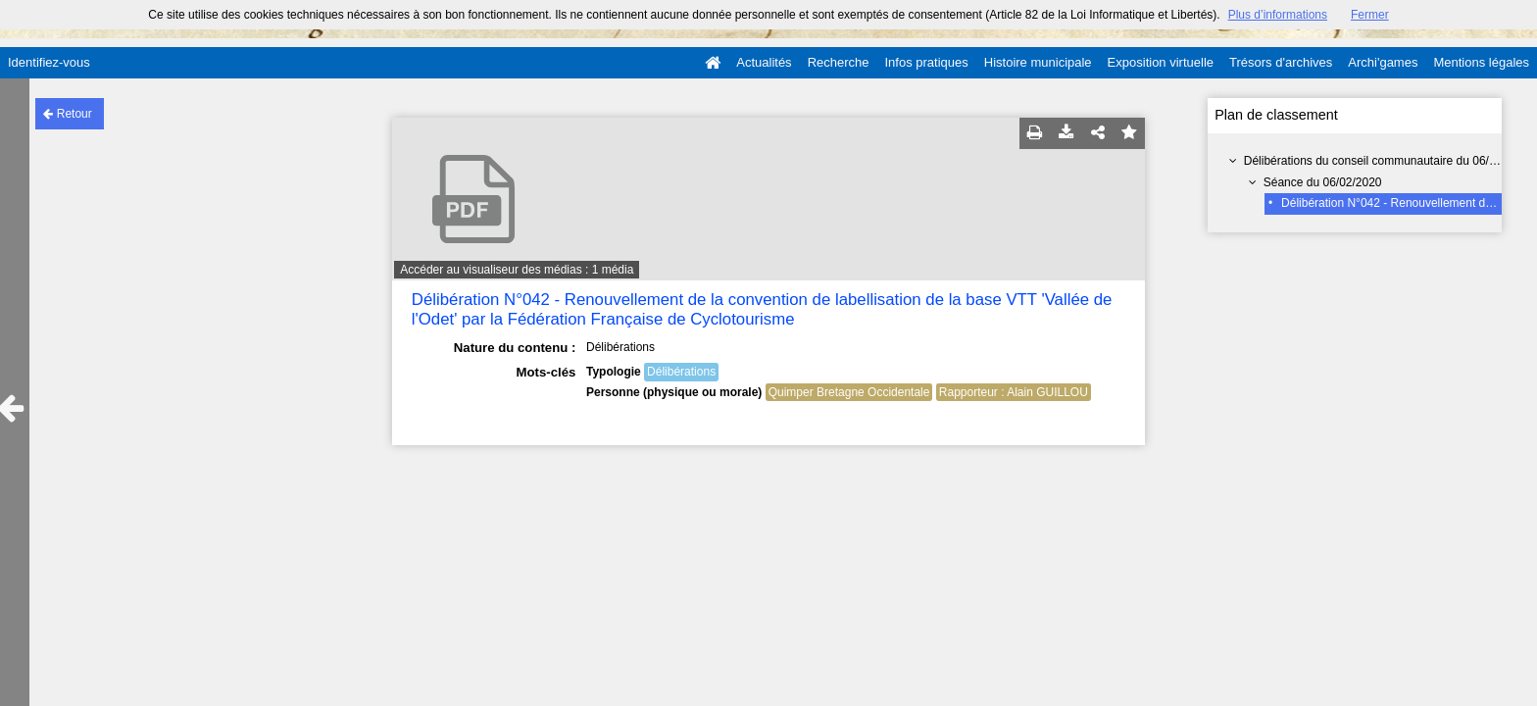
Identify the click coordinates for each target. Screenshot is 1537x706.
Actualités (763, 62)
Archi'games (1382, 62)
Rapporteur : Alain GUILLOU (1013, 392)
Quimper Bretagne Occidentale (849, 392)
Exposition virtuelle (1161, 62)
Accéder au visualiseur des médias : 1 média (516, 270)
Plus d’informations (1277, 15)
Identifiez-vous (49, 62)
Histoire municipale (1038, 62)
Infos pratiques (926, 62)
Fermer (1370, 15)
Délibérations (681, 371)
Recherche (838, 62)
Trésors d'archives (1280, 62)
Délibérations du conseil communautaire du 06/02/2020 (1388, 161)
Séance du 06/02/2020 (1323, 182)
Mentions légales (1481, 62)
